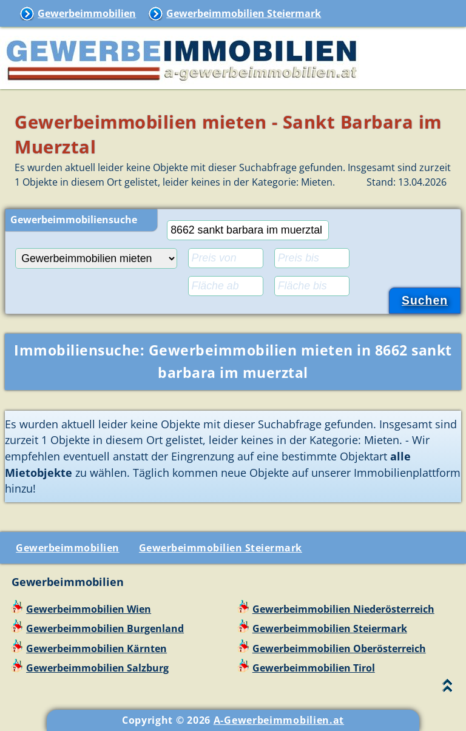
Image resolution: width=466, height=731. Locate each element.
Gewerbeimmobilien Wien (88, 609)
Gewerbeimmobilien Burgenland (105, 628)
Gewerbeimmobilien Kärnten (96, 648)
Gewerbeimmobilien (87, 13)
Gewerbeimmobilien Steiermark (243, 13)
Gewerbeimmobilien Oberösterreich (339, 648)
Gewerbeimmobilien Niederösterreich (343, 609)
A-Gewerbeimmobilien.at (279, 720)
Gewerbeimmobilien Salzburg (97, 668)
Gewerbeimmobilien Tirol (313, 668)
